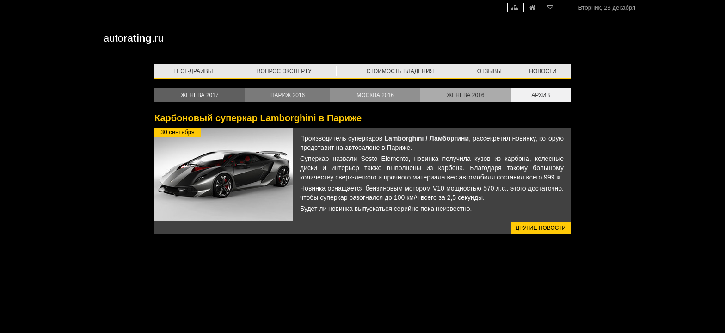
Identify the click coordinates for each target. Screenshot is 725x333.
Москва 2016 (375, 95)
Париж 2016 (287, 95)
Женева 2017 (199, 95)
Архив (540, 95)
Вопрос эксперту (284, 71)
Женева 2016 (465, 95)
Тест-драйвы (193, 71)
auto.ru (134, 38)
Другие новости (541, 228)
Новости (542, 71)
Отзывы (489, 71)
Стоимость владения (400, 71)
